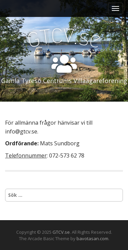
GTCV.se (61, 232)
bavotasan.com (92, 238)
